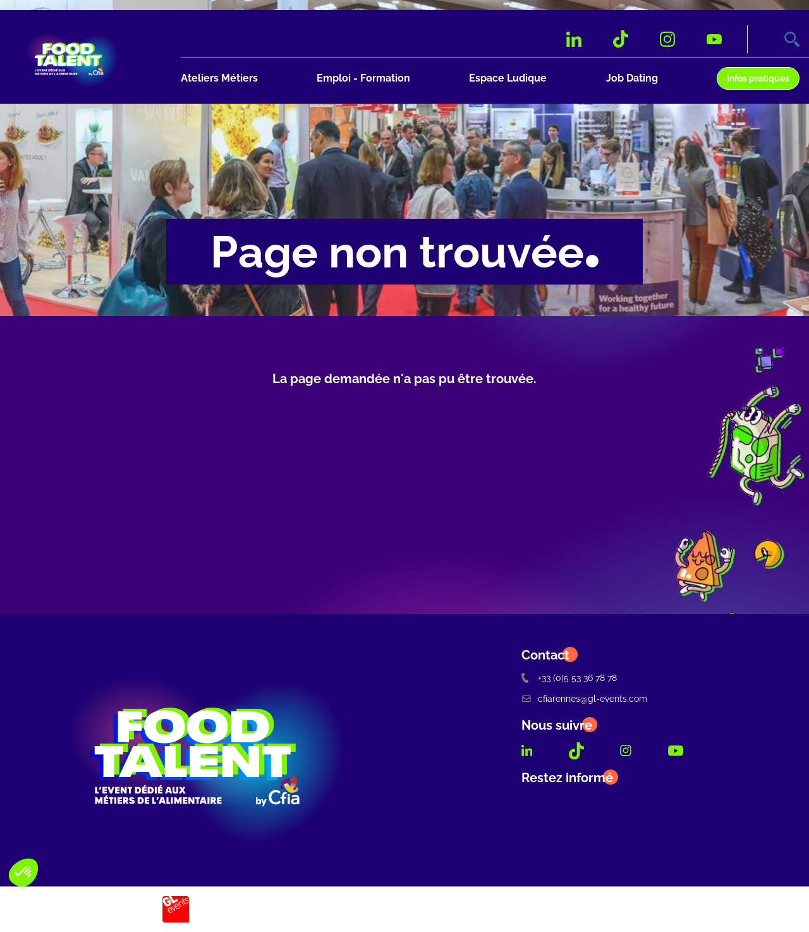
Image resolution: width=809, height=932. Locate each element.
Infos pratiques (758, 78)
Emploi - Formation (363, 78)
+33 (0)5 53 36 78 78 (569, 677)
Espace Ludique (508, 78)
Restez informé (567, 777)
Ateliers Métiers (219, 78)
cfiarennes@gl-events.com (584, 698)
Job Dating (632, 78)
